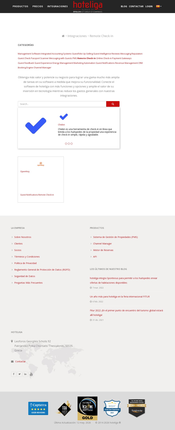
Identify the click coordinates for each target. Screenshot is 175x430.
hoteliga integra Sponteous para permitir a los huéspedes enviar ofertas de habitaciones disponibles (123, 280)
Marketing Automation (84, 62)
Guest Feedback (26, 62)
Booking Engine (25, 67)
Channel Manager (42, 67)
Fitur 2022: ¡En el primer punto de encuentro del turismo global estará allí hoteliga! (126, 313)
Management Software (29, 53)
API (95, 256)
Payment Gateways (122, 58)
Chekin (61, 124)
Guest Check (24, 58)
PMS (75, 58)
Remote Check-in (86, 58)
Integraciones (57, 6)
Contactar (136, 6)
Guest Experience (43, 62)
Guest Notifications (105, 62)
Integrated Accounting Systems (56, 53)
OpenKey (25, 171)
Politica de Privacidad (25, 263)
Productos (20, 6)
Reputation (137, 53)
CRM (140, 62)
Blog (124, 6)
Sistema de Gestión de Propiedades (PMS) (115, 237)
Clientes (18, 243)
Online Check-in (104, 58)
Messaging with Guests (60, 58)
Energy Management (63, 62)
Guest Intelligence (102, 53)
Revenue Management (126, 62)
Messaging (125, 53)
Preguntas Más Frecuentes (28, 282)
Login (149, 6)
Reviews (116, 53)
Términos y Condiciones (27, 256)
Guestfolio (77, 53)
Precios (38, 6)
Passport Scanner (40, 58)
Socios (17, 250)
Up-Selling (88, 53)
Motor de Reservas (103, 250)
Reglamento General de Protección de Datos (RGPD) (42, 269)
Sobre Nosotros (22, 237)
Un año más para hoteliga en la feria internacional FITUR (120, 296)
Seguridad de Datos (24, 276)
